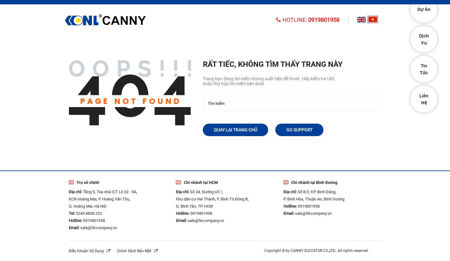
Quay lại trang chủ (235, 129)
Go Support (299, 129)
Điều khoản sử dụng (89, 251)
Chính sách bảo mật (137, 251)
